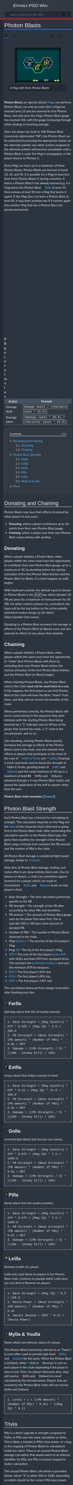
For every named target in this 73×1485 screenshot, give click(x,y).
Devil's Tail (36, 1417)
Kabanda (40, 1392)
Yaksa (43, 1402)
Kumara (26, 1395)
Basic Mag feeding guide (57, 1444)
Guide (25, 1440)
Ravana (35, 1399)
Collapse (65, 1368)
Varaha (35, 1402)
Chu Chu (59, 1413)
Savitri (42, 1409)
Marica (44, 1395)
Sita (53, 1399)
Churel (25, 1417)
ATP (11, 795)
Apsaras (37, 1389)
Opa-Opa (55, 1426)
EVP (11, 813)
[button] (49, 637)
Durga (63, 1389)
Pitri (46, 1430)
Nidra (49, 1406)
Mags (51, 102)
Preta (64, 1430)
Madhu (35, 1395)
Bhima (25, 1406)
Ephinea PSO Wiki (30, 5)
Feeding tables (29, 1444)
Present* (55, 1430)
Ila (33, 1392)
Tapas (41, 1385)
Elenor (25, 1420)
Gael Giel (35, 1420)
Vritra (41, 1377)
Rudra (64, 1381)
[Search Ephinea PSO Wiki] (37, 14)
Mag (24, 1373)
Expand (49, 637)
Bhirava (54, 1389)
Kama (61, 1392)
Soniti (41, 1437)
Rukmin (26, 1409)
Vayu (49, 1385)
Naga (52, 1395)
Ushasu (25, 1402)
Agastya (26, 1413)
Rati (66, 1406)
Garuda (25, 1392)
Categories (11, 1456)
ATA (11, 817)
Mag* (59, 1423)
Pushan (58, 1406)
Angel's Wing (38, 1413)
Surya (34, 1385)
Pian (30, 1430)
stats (12, 667)
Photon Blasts (31, 1447)
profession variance (44, 804)
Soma (59, 1399)
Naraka (25, 1399)
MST (12, 821)
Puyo (24, 1433)
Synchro (21, 782)
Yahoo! (61, 1440)
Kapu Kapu (49, 1423)
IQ (17, 791)
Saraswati (55, 1433)
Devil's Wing (50, 1417)
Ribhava (44, 1399)
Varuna (32, 1377)
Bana (45, 1389)
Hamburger (27, 1423)
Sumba (25, 1385)
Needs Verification (32, 1456)
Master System (33, 1426)
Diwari (41, 1406)
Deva (33, 1406)
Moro (45, 1426)
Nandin (61, 1395)
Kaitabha (51, 1392)
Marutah (37, 1381)
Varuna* (43, 1440)
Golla (48, 187)
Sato (34, 1409)
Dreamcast (63, 1417)
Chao (50, 1413)
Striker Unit (61, 1437)
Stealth (50, 1437)
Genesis (46, 1420)
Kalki (24, 1377)
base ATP (60, 795)
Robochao (34, 1433)
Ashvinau (26, 1381)
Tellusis (33, 1440)
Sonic (33, 1437)
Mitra (46, 1381)
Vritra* (52, 1440)
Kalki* (38, 1423)
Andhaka (26, 1389)
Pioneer (38, 1430)
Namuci (55, 1381)
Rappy (45, 1433)
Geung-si (56, 1420)
